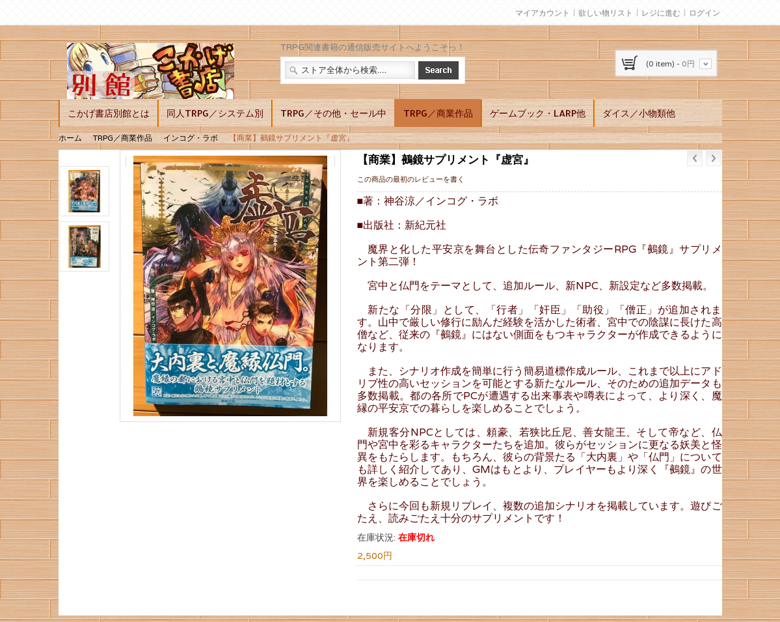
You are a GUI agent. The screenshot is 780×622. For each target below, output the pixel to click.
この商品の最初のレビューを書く (410, 179)
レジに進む (660, 13)
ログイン (704, 13)
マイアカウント (542, 13)
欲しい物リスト (605, 13)
